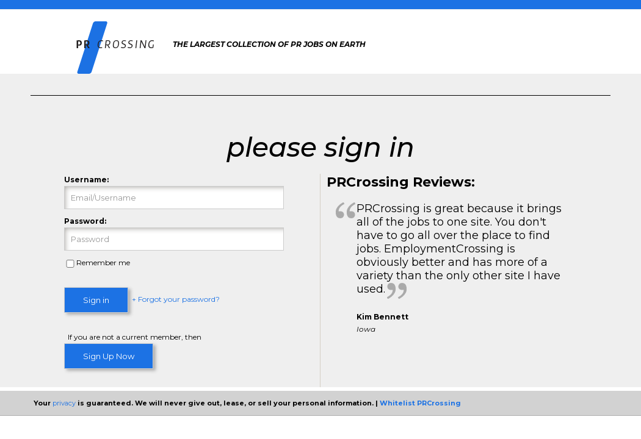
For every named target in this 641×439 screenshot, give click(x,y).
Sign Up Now (108, 356)
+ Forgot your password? (176, 299)
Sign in (96, 300)
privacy (64, 403)
